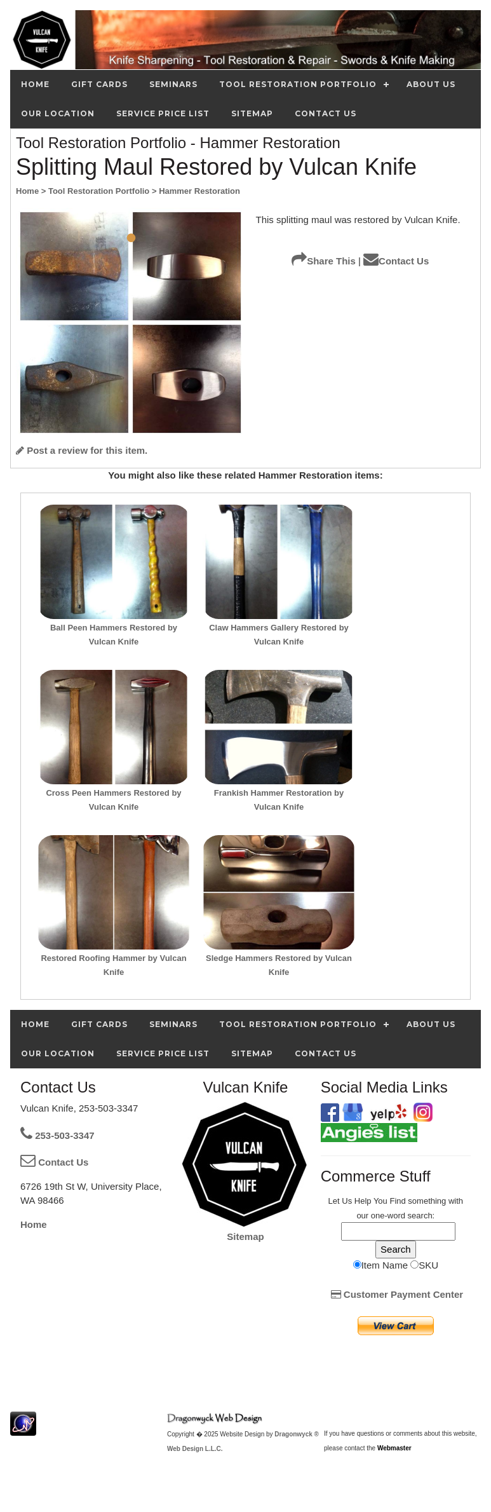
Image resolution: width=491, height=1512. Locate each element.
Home (33, 1224)
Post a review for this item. (81, 450)
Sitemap (245, 1236)
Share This (324, 260)
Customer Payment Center (397, 1294)
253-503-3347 (57, 1135)
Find (397, 1201)
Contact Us (396, 260)
